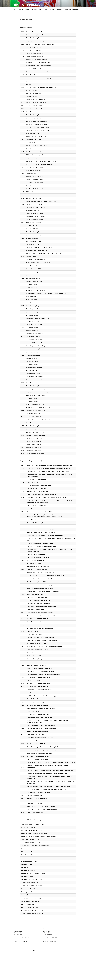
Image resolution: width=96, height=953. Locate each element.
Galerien (52, 9)
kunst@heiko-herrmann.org (20, 941)
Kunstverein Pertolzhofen (71, 9)
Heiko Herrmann (28, 5)
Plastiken (34, 9)
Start (15, 9)
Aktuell (21, 9)
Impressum (59, 9)
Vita (40, 9)
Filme (45, 9)
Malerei (27, 9)
